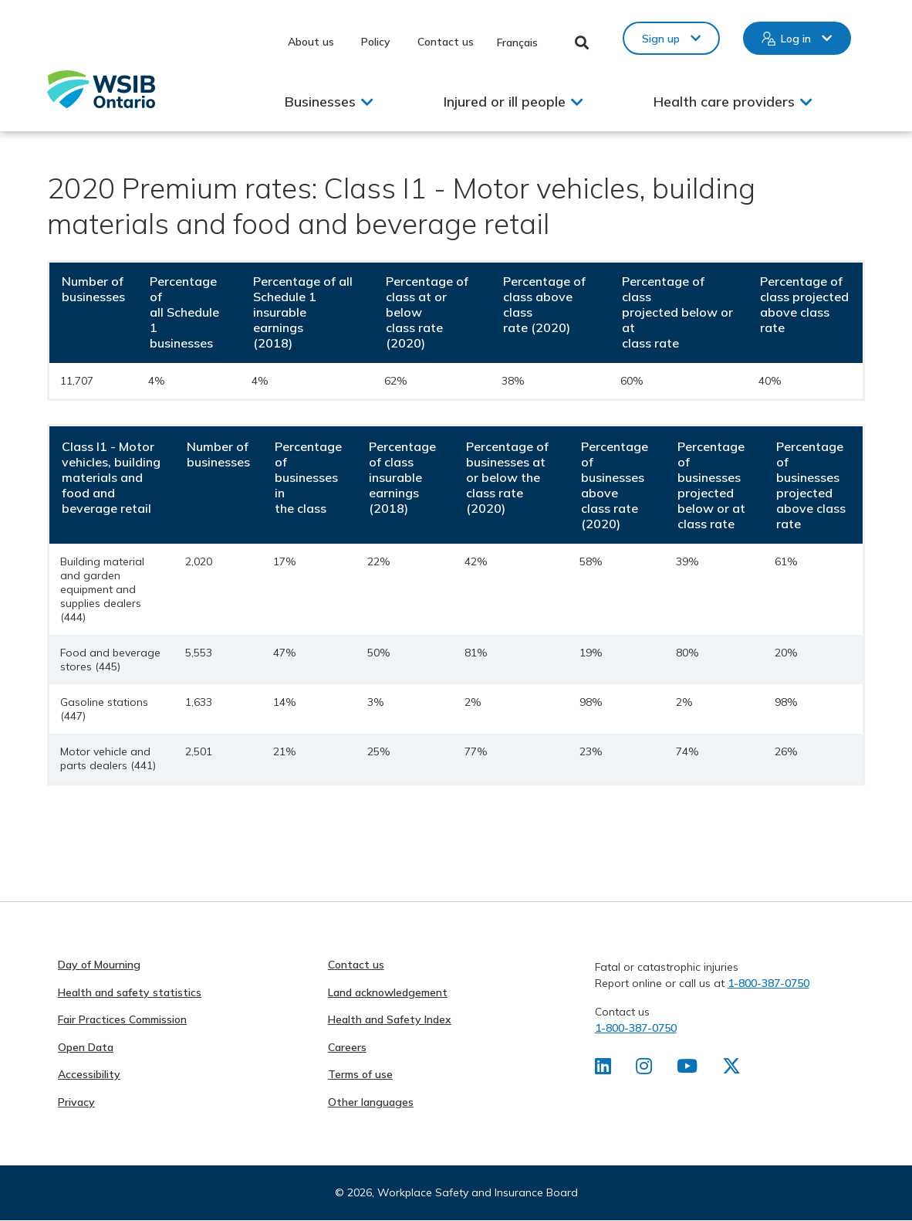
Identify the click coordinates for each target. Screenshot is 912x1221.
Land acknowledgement (388, 992)
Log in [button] (796, 39)
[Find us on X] (731, 1068)
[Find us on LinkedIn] (603, 1068)
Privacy (76, 1102)
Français (517, 42)
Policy (375, 42)
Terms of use (360, 1074)
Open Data (85, 1047)
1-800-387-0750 (768, 983)
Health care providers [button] (724, 101)
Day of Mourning (99, 965)
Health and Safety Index (389, 1019)
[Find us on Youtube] (687, 1068)
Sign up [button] (661, 39)
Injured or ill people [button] (505, 101)
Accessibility (89, 1074)
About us (311, 42)
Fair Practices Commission (122, 1019)
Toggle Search (582, 42)
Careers (347, 1047)
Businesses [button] (320, 101)
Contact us (445, 42)
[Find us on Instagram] (644, 1068)
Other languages (371, 1102)
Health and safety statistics (129, 992)
